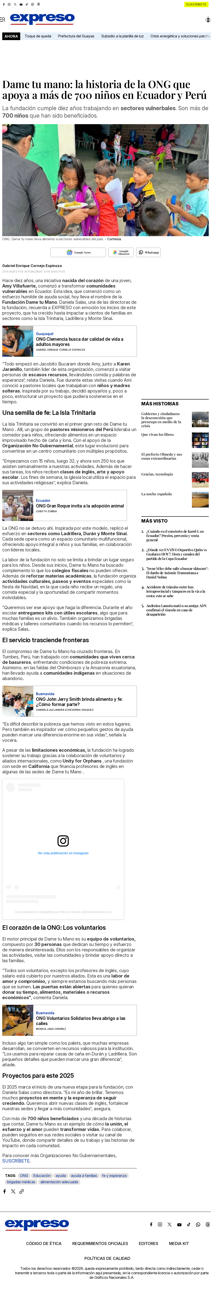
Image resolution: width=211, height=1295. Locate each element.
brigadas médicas (21, 1182)
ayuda (61, 1175)
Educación (42, 1175)
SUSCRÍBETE (15, 1161)
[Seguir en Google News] (78, 252)
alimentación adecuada (59, 1182)
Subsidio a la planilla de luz (122, 36)
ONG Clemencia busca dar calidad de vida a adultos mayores (79, 342)
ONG (24, 1175)
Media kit (179, 1244)
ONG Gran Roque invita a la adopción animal (80, 506)
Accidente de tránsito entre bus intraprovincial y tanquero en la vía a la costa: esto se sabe (175, 591)
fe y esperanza (114, 1175)
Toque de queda (38, 36)
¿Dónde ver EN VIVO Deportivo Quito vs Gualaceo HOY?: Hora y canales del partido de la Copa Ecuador (176, 554)
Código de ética (44, 1244)
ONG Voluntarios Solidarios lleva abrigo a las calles (80, 1021)
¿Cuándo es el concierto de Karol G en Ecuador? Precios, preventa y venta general (175, 535)
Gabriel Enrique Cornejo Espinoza (32, 265)
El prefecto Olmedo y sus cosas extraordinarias (161, 456)
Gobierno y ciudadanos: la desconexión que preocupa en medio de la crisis (161, 419)
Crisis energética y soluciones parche (181, 36)
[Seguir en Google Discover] (121, 252)
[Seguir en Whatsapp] (148, 252)
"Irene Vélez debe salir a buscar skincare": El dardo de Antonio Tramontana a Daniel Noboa (177, 572)
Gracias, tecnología (157, 474)
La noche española (156, 493)
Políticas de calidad (107, 1258)
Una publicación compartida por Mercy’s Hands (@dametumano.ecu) (63, 912)
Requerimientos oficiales (100, 1244)
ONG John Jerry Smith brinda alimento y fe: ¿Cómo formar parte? (79, 702)
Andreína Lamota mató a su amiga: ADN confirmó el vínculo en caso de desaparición (176, 610)
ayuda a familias (84, 1175)
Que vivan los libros (157, 434)
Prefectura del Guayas (76, 36)
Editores (148, 1244)
